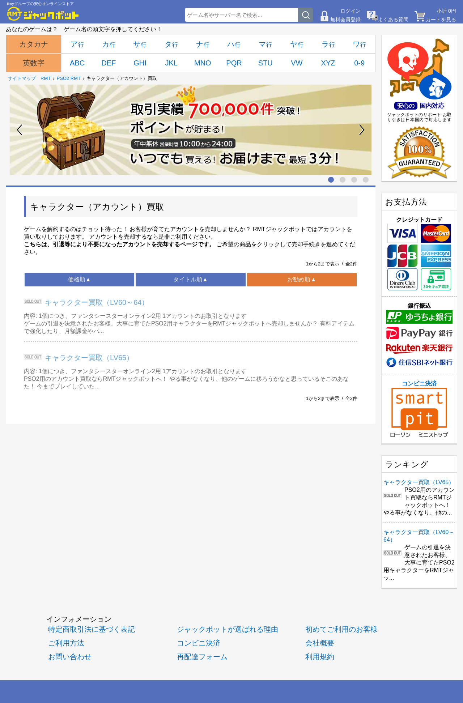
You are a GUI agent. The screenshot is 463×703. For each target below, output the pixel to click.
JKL (171, 63)
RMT (46, 78)
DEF (108, 63)
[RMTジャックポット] (43, 14)
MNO (202, 63)
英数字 (33, 63)
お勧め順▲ (301, 279)
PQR (234, 63)
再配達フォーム (202, 656)
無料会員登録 (345, 19)
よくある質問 (393, 19)
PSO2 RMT (69, 78)
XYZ (328, 63)
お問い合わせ (70, 656)
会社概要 (319, 643)
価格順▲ (79, 279)
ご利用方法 (66, 643)
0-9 (359, 63)
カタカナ (33, 44)
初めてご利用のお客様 (341, 629)
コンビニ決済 (419, 409)
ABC (77, 63)
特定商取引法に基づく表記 (91, 629)
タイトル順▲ (190, 279)
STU (265, 63)
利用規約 (319, 656)
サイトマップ (22, 78)
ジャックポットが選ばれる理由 (227, 629)
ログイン (350, 10)
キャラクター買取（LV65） (89, 358)
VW (296, 63)
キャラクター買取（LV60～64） (97, 302)
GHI (139, 63)
